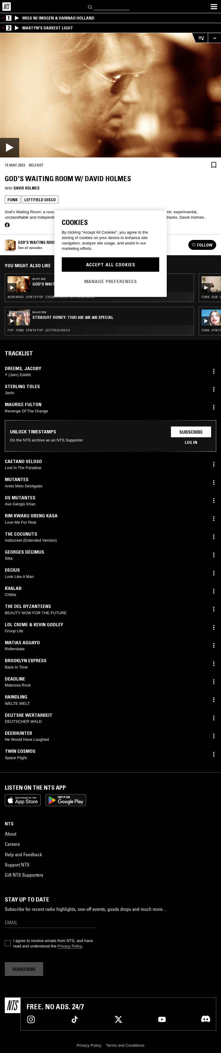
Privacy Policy (70, 946)
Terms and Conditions (125, 1045)
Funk (12, 199)
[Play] (110, 95)
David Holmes (26, 188)
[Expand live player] (214, 38)
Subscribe (191, 432)
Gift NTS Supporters (24, 875)
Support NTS (17, 865)
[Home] (6, 6)
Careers (12, 844)
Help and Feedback (23, 854)
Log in (191, 442)
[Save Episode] (214, 164)
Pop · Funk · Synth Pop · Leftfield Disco (38, 330)
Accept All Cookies (110, 265)
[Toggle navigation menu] (214, 6)
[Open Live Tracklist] (200, 38)
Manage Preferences (110, 281)
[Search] (90, 6)
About (10, 834)
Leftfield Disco (40, 199)
